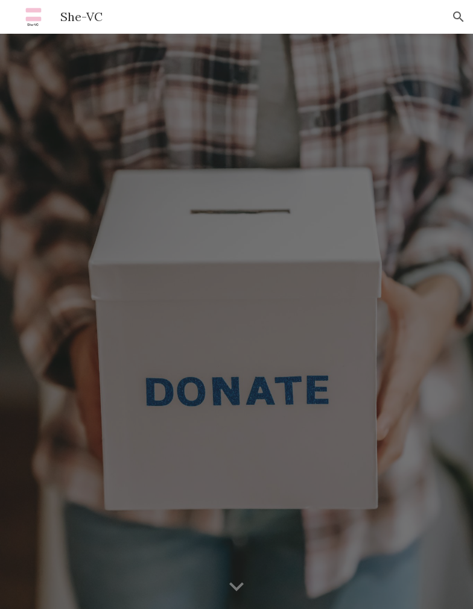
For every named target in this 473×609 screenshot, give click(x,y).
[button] (458, 16)
